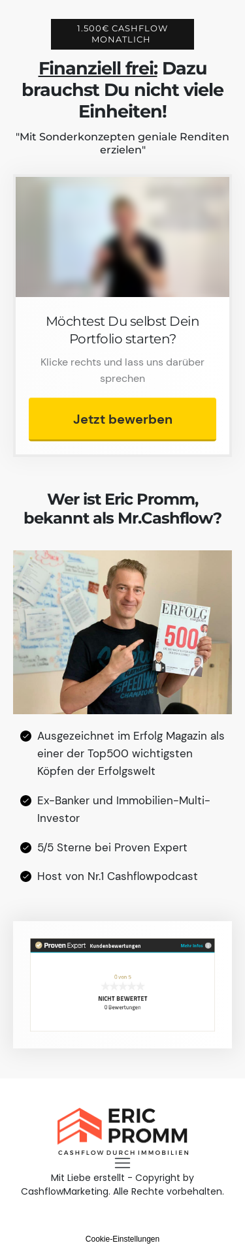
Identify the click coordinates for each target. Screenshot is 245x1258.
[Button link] (122, 419)
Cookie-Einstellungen (122, 1239)
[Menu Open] (122, 1163)
